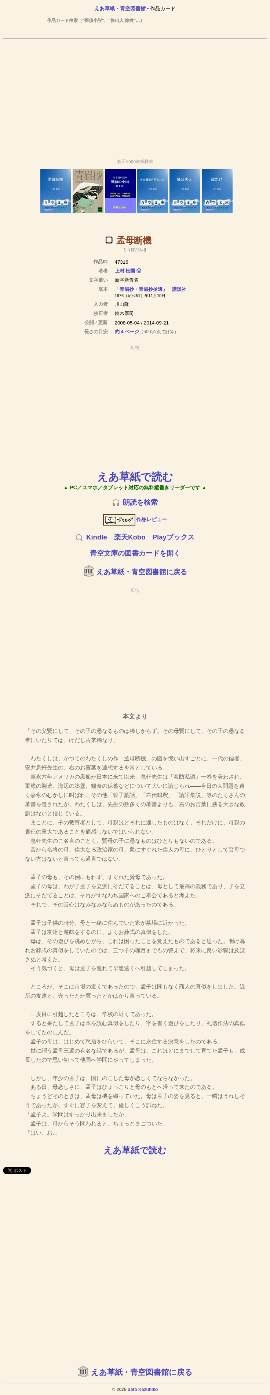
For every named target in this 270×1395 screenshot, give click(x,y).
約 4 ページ (127, 331)
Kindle (96, 537)
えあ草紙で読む (135, 477)
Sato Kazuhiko (143, 1389)
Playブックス (173, 537)
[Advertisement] (135, 95)
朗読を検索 (140, 502)
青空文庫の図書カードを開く (135, 553)
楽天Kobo (130, 537)
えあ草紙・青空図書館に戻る (141, 572)
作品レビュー (135, 519)
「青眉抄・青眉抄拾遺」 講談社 (150, 289)
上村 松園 (125, 271)
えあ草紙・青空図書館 (120, 8)
